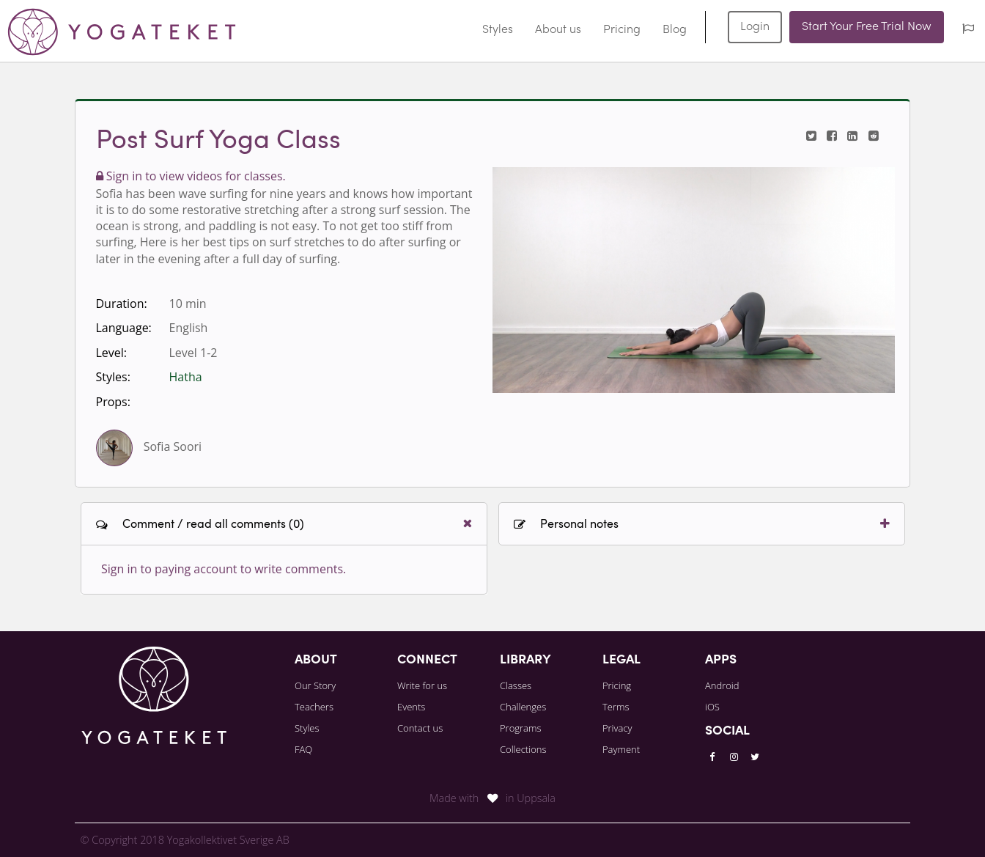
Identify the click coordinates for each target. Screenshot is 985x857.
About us (558, 30)
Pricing (622, 30)
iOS (712, 706)
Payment (621, 749)
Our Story (315, 685)
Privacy (617, 728)
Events (411, 706)
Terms (616, 706)
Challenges (523, 706)
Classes (515, 685)
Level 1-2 (193, 353)
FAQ (303, 749)
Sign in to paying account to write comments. (223, 569)
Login (755, 27)
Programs (521, 728)
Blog (675, 30)
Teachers (314, 706)
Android (722, 685)
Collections (523, 749)
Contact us (420, 728)
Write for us (422, 685)
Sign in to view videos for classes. (191, 176)
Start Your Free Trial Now (866, 27)
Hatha (185, 377)
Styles (497, 30)
